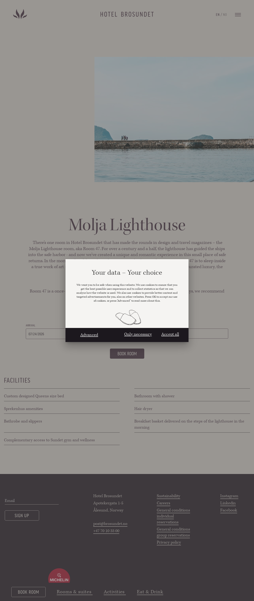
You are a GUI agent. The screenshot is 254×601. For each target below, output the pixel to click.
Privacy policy (169, 542)
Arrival (30, 325)
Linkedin (228, 503)
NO (225, 14)
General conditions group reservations (173, 532)
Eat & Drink (150, 592)
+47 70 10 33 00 (106, 530)
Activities (115, 592)
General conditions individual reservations (173, 516)
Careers (163, 503)
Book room (28, 591)
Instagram (229, 496)
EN (218, 14)
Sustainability (168, 496)
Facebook (228, 510)
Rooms (184, 325)
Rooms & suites (75, 592)
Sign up (22, 515)
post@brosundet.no (110, 523)
